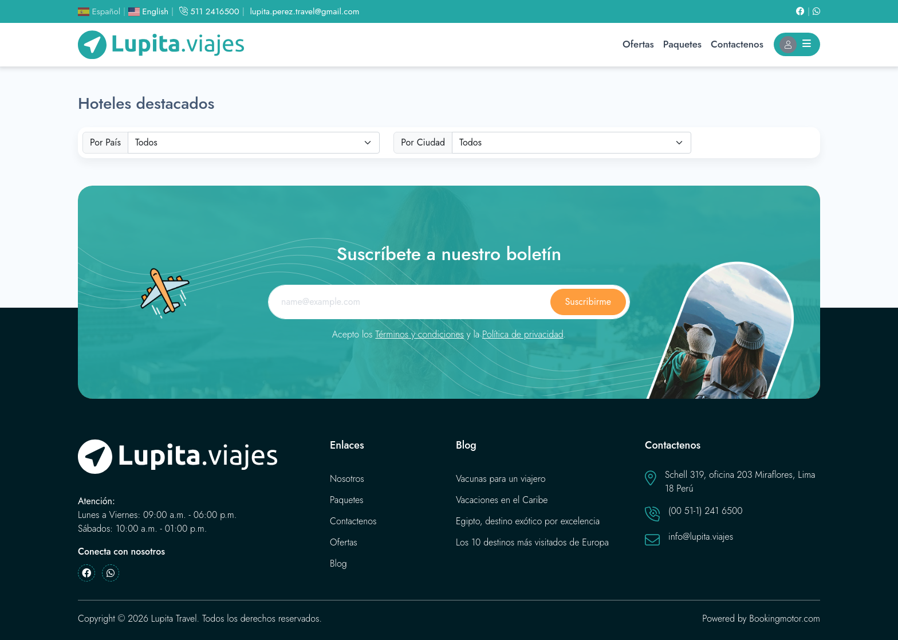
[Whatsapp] (816, 11)
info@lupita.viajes (700, 536)
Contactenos (737, 44)
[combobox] (254, 143)
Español (99, 11)
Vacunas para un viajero (501, 478)
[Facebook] (804, 11)
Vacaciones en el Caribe (502, 499)
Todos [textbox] (146, 142)
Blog (338, 563)
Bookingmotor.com (784, 618)
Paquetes (682, 44)
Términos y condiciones (419, 334)
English (148, 11)
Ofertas (638, 44)
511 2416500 (209, 11)
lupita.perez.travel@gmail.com (304, 11)
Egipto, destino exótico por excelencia (528, 521)
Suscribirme (588, 301)
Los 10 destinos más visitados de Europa (532, 542)
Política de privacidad (523, 334)
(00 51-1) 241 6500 (705, 510)
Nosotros (347, 478)
